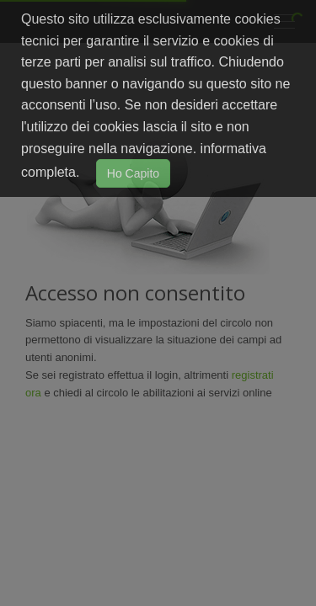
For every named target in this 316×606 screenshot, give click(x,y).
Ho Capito (133, 173)
